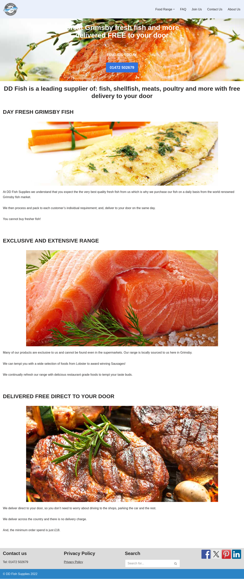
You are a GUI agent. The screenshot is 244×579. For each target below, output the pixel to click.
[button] (174, 9)
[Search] (148, 564)
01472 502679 (122, 67)
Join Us (197, 9)
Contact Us (214, 9)
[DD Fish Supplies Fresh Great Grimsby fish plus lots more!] (10, 9)
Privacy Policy (73, 562)
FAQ (183, 9)
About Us (234, 9)
